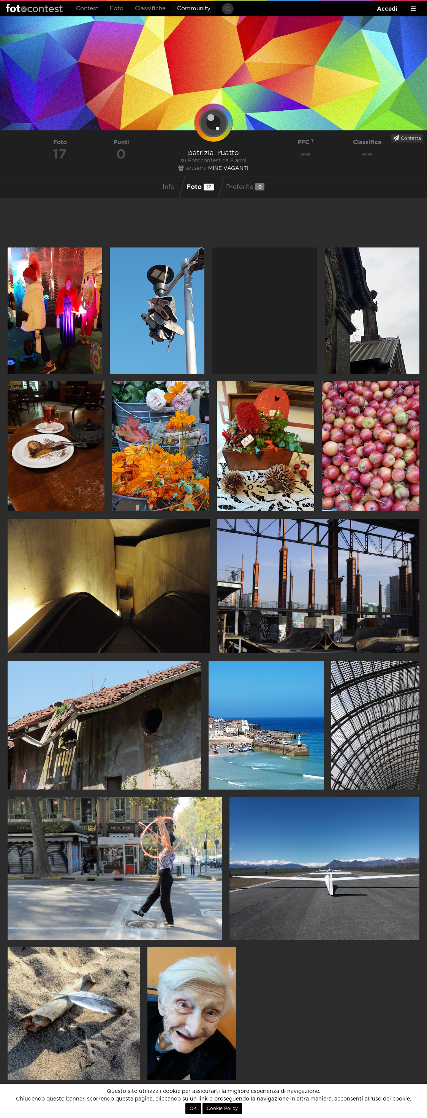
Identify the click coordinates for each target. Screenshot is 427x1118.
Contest (87, 8)
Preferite (245, 186)
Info (169, 187)
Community (193, 8)
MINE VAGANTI (228, 168)
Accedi (387, 8)
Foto (116, 8)
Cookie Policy (222, 1108)
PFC (305, 142)
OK (193, 1108)
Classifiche (150, 8)
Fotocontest (34, 8)
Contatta (407, 138)
